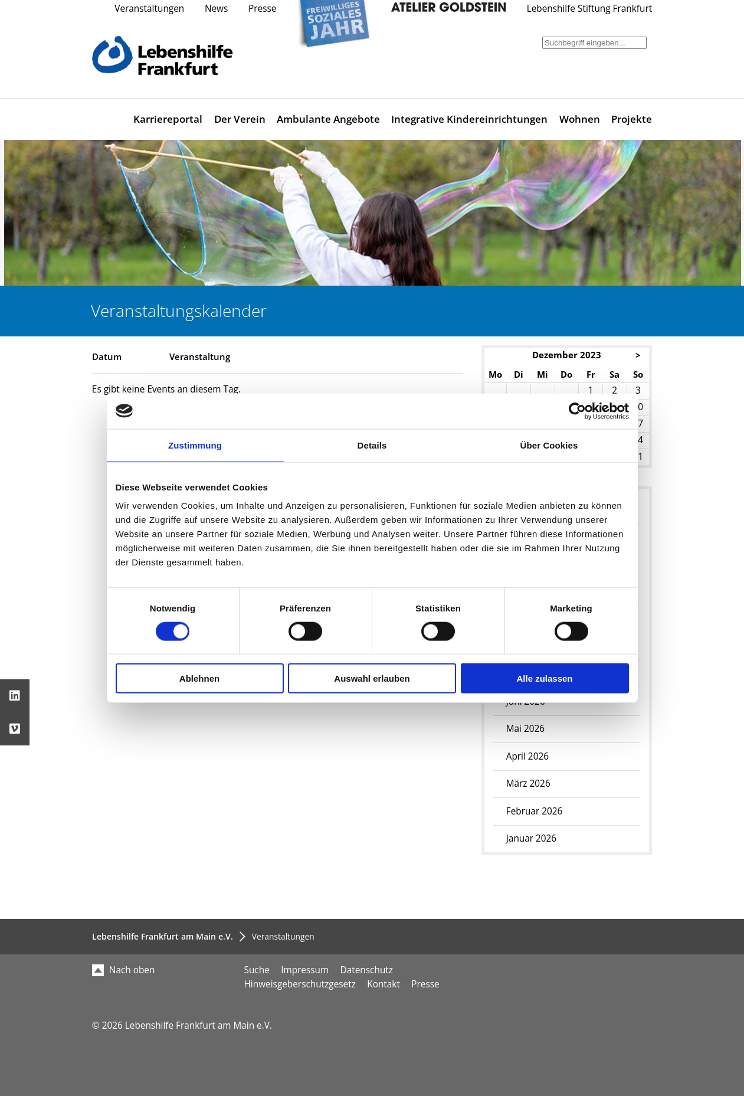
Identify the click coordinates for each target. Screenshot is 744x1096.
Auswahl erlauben (371, 678)
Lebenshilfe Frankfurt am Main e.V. (162, 936)
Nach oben (123, 970)
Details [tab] (372, 445)
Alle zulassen (544, 678)
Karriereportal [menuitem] (167, 119)
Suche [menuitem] (257, 970)
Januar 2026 (531, 838)
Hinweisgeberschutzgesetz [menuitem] (300, 984)
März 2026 (528, 783)
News (216, 8)
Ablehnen (199, 678)
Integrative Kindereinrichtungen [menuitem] (469, 119)
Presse (262, 8)
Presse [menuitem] (425, 984)
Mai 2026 (525, 728)
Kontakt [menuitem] (383, 984)
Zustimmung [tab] (195, 445)
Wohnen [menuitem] (579, 119)
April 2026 (527, 756)
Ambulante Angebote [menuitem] (328, 119)
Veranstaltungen (149, 8)
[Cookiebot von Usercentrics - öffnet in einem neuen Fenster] (577, 411)
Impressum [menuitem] (305, 970)
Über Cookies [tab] (549, 445)
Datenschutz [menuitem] (366, 970)
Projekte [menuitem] (631, 119)
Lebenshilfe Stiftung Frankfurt (590, 8)
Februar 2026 (534, 811)
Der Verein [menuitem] (240, 119)
